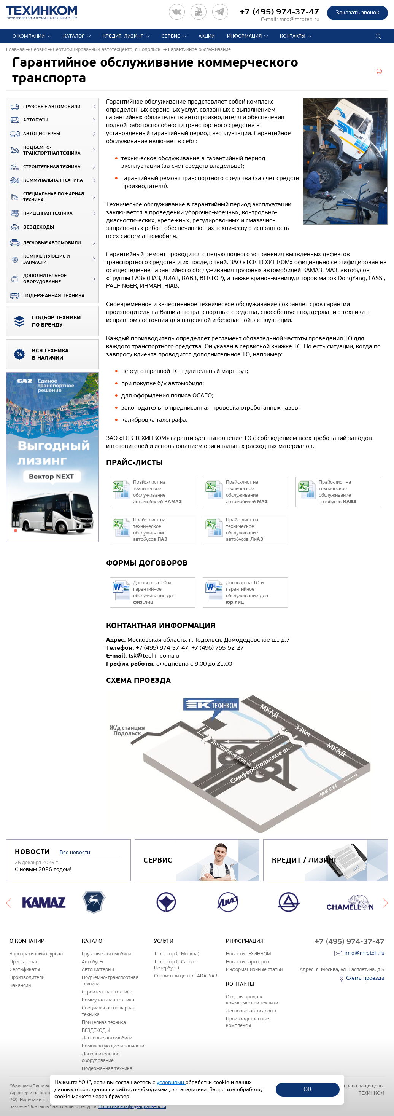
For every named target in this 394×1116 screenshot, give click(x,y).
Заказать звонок (357, 12)
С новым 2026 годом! (43, 869)
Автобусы (27, 120)
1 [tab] (15, 530)
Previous (8, 902)
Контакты (292, 36)
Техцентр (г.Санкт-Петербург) (175, 965)
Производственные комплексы (247, 1022)
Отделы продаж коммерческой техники (252, 1000)
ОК (307, 1089)
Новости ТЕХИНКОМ (248, 954)
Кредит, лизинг (123, 36)
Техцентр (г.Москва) (176, 954)
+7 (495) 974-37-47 (279, 11)
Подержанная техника (45, 296)
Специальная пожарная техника (45, 197)
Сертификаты (25, 969)
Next (385, 902)
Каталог (73, 36)
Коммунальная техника (44, 180)
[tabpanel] (52, 457)
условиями (171, 1082)
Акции (207, 36)
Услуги (163, 941)
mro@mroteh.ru (299, 19)
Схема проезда (365, 978)
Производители (27, 977)
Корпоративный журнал (36, 954)
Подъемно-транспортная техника (43, 150)
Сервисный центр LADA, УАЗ (185, 976)
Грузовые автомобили (43, 107)
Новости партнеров (247, 962)
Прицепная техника (39, 213)
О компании (29, 36)
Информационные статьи (254, 969)
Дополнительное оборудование (36, 279)
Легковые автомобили (43, 242)
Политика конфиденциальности (132, 1106)
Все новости (75, 852)
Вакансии (20, 985)
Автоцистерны (33, 134)
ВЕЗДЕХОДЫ (30, 227)
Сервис (171, 36)
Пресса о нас (24, 962)
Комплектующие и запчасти (38, 259)
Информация (244, 36)
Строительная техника (43, 167)
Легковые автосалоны (251, 1011)
